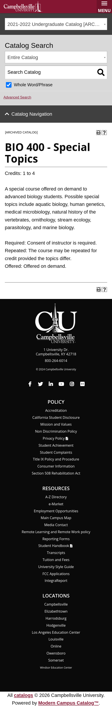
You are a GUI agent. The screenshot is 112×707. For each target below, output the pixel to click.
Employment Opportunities (56, 511)
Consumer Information (56, 466)
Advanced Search (17, 97)
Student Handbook (53, 545)
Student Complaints (56, 452)
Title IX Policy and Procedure (56, 459)
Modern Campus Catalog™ (68, 703)
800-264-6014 (56, 360)
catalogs (23, 695)
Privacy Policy (54, 438)
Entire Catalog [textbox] (22, 57)
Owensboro (56, 653)
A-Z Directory (56, 497)
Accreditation (56, 410)
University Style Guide (56, 566)
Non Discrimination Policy (56, 431)
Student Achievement (56, 445)
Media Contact (56, 524)
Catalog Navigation (31, 114)
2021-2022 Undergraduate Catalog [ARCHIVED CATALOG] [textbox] (57, 24)
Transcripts (56, 552)
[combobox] (56, 24)
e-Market (56, 504)
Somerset (56, 660)
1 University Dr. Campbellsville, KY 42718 (56, 351)
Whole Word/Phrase (33, 84)
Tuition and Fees (56, 559)
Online (56, 646)
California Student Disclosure (56, 417)
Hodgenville (56, 625)
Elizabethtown (56, 611)
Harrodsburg (56, 618)
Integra (56, 580)
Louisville (56, 639)
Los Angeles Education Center (56, 632)
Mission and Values (56, 424)
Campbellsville (56, 604)
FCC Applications (56, 573)
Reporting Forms (55, 538)
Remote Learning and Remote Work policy (56, 531)
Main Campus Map (56, 517)
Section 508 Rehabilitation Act (56, 473)
